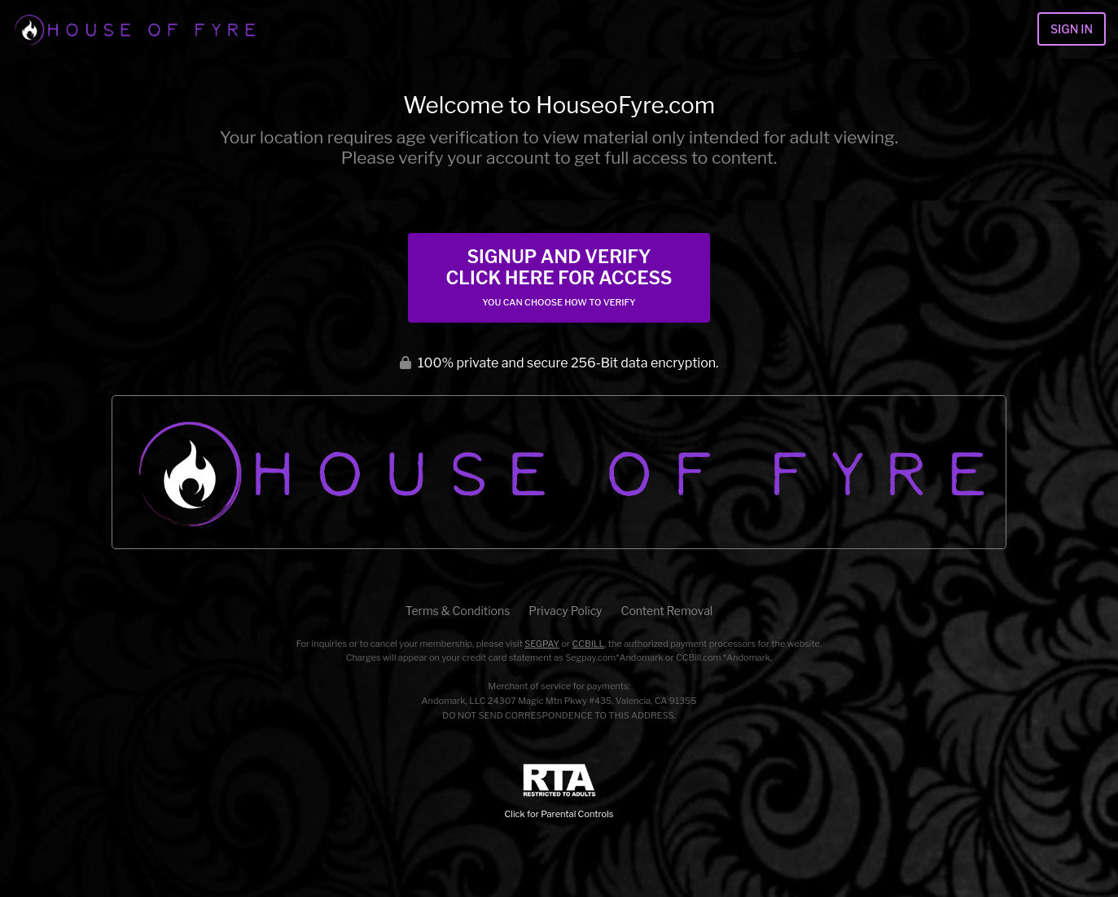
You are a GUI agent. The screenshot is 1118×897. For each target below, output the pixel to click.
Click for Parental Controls (559, 791)
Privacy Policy (565, 611)
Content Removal (667, 611)
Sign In (1071, 29)
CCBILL (588, 643)
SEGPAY (541, 643)
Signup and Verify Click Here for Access (558, 277)
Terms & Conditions (458, 611)
